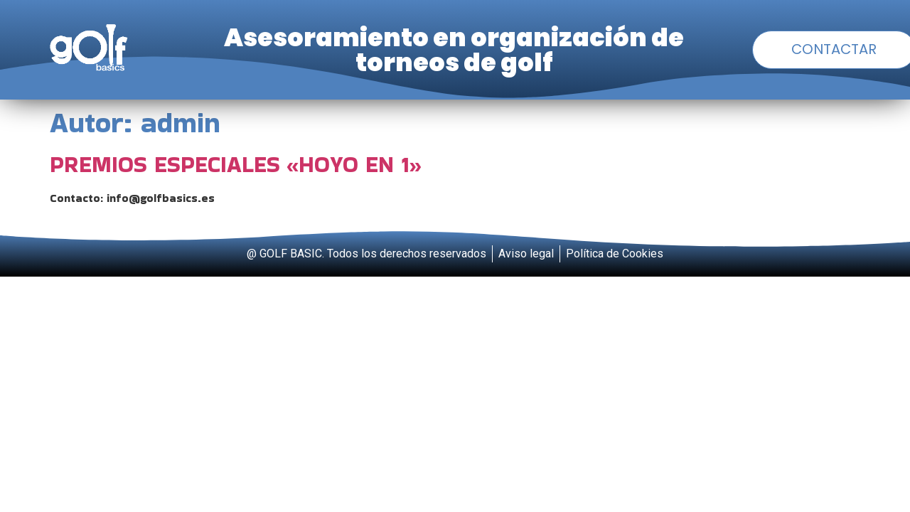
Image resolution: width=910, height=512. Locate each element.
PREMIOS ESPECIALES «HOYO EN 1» (235, 164)
